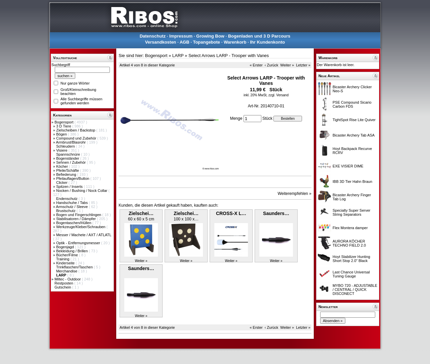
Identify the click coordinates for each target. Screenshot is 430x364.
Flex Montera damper (350, 228)
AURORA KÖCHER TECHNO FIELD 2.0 (349, 243)
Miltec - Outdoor (68, 279)
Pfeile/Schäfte (68, 170)
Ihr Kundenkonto (267, 42)
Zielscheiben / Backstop (76, 130)
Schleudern (66, 146)
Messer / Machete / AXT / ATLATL (83, 235)
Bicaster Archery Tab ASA (354, 135)
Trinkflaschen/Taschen (75, 267)
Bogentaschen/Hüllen (74, 223)
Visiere (62, 150)
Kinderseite (66, 263)
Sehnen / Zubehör (71, 162)
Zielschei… (141, 213)
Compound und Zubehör (76, 138)
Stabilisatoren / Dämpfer (76, 219)
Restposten (64, 283)
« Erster (256, 65)
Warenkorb (235, 42)
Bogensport (64, 122)
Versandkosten (160, 42)
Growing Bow (210, 36)
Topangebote (206, 42)
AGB (184, 42)
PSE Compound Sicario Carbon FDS (352, 104)
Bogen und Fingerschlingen (79, 215)
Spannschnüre (68, 154)
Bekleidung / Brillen (72, 251)
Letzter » (303, 65)
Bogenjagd (65, 247)
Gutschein (63, 287)
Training (63, 259)
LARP (178, 55)
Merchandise (67, 271)
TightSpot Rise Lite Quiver (354, 120)
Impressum (180, 36)
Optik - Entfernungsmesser (78, 243)
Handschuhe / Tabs (72, 203)
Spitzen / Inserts (70, 187)
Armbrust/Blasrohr (71, 142)
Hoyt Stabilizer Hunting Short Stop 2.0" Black (351, 259)
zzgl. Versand (278, 95)
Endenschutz (67, 199)
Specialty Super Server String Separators (352, 212)
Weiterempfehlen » (295, 193)
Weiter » (287, 65)
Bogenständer (68, 158)
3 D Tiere (64, 126)
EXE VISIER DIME (348, 166)
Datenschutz (153, 36)
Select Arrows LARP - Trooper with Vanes (228, 55)
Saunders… (276, 213)
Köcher (62, 166)
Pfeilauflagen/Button (73, 178)
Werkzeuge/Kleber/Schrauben (81, 227)
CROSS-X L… (231, 213)
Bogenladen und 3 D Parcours (259, 36)
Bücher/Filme (67, 255)
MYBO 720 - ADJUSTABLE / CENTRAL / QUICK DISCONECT (355, 289)
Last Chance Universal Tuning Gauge (351, 274)
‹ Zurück (271, 65)
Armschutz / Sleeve (72, 207)
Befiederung (66, 174)
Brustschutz (66, 211)
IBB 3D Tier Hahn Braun (352, 181)
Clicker (62, 182)
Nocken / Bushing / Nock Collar (82, 191)
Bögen (62, 134)
